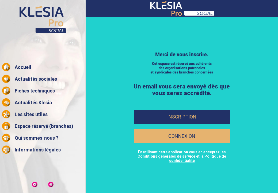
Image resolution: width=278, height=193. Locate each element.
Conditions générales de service (166, 156)
